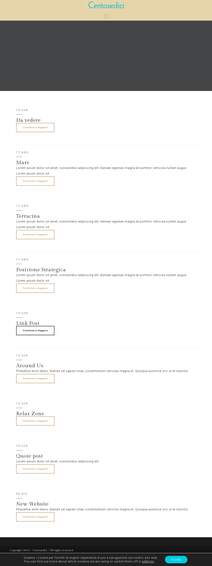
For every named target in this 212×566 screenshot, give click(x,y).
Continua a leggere (35, 127)
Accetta (176, 559)
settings (148, 561)
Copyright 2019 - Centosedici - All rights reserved (41, 550)
